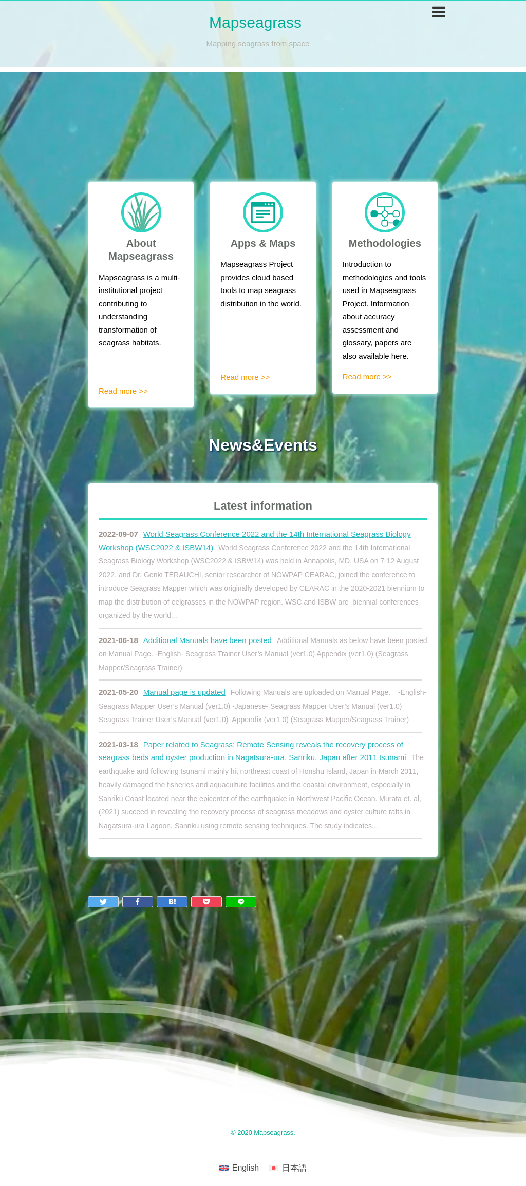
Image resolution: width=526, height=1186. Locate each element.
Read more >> (123, 390)
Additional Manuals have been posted (207, 640)
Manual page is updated (184, 692)
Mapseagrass (255, 22)
